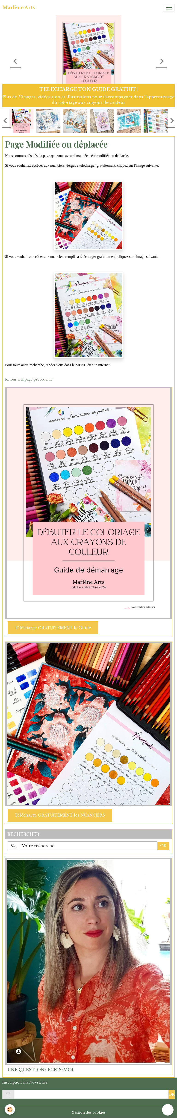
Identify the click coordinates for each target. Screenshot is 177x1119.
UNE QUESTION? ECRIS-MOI (41, 1069)
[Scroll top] (168, 1110)
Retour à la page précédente (29, 379)
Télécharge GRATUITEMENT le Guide (53, 627)
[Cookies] (10, 1109)
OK (163, 845)
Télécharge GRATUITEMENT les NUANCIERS (60, 815)
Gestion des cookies (89, 1112)
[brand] (18, 7)
